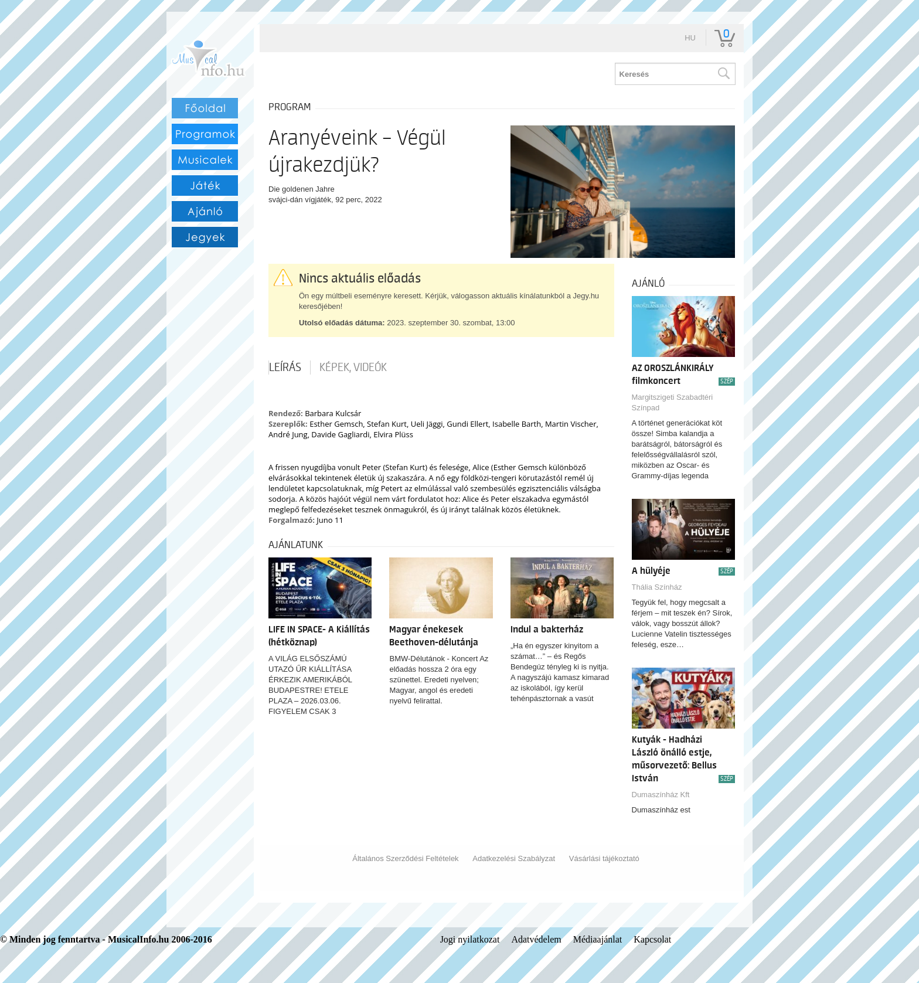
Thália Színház (657, 587)
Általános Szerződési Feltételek (405, 858)
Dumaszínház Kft (661, 794)
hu (690, 37)
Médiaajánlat (597, 939)
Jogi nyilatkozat (470, 939)
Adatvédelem (536, 939)
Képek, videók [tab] (353, 367)
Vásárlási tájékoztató (604, 858)
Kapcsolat (652, 939)
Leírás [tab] (285, 367)
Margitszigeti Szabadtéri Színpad (672, 402)
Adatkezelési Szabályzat (513, 858)
